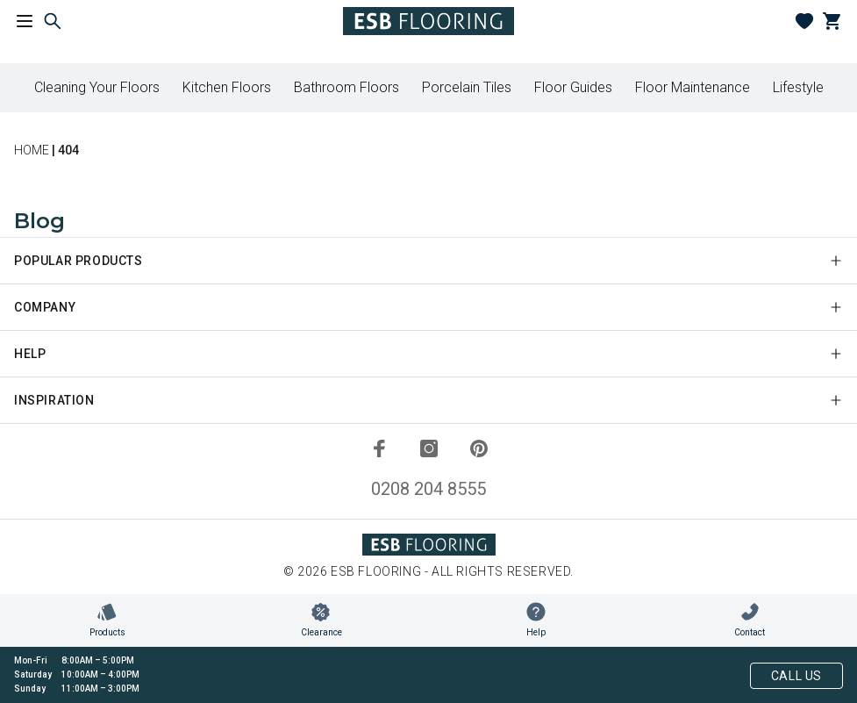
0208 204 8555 (428, 488)
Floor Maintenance (692, 87)
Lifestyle (798, 87)
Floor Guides (573, 87)
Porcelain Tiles (466, 87)
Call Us (796, 676)
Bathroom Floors (346, 87)
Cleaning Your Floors (97, 87)
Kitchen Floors (226, 87)
